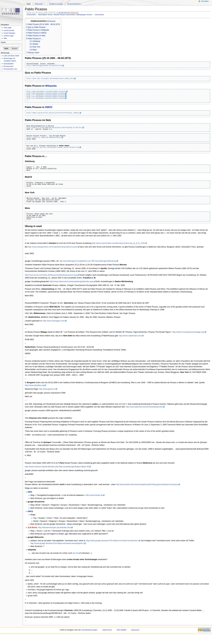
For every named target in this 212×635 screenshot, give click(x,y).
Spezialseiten (9, 64)
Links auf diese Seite (11, 56)
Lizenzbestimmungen (89, 630)
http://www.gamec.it (47, 389)
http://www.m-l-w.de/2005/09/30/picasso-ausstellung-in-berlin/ (54, 128)
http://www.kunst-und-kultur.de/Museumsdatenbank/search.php (51, 275)
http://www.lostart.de (94, 495)
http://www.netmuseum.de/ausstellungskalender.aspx (71, 281)
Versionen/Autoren (74, 4)
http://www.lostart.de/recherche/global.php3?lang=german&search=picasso (147, 484)
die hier (76, 553)
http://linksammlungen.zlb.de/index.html (54, 527)
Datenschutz (107, 630)
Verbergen (51, 21)
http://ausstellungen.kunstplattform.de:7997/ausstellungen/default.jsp (87, 261)
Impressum (135, 630)
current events (9, 30)
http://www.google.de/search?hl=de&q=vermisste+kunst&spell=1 (57, 543)
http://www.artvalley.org (34, 385)
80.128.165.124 (64, 13)
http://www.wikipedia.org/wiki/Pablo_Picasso (46, 91)
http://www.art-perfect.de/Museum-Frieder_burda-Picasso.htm (52, 147)
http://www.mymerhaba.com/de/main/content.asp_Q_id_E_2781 (118, 243)
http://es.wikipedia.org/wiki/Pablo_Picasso (45, 96)
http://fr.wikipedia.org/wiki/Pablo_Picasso (45, 95)
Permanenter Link (10, 69)
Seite (28, 4)
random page (9, 36)
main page (7, 27)
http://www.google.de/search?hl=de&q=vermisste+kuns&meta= (112, 541)
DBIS (30, 492)
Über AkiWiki (121, 630)
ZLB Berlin (32, 527)
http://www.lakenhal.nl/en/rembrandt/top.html (144, 407)
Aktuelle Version (59, 14)
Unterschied (31, 14)
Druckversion (8, 66)
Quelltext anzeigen (56, 4)
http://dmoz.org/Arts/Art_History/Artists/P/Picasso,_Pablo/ (52, 113)
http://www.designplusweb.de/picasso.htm (44, 66)
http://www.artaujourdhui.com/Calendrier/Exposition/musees (53, 247)
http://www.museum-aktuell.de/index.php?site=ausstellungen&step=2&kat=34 (57, 467)
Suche (3, 42)
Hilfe (5, 38)
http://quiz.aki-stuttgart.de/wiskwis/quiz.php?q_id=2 (50, 78)
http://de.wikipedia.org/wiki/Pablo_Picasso (45, 93)
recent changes (9, 33)
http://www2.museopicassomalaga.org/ (188, 332)
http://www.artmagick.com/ (54, 321)
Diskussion (74, 13)
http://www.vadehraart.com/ (130, 336)
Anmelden (205, 1)
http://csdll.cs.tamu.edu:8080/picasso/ (43, 137)
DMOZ (48, 107)
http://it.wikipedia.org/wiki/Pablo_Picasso (45, 98)
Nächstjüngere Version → (85, 14)
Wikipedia (51, 85)
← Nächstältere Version (44, 14)
